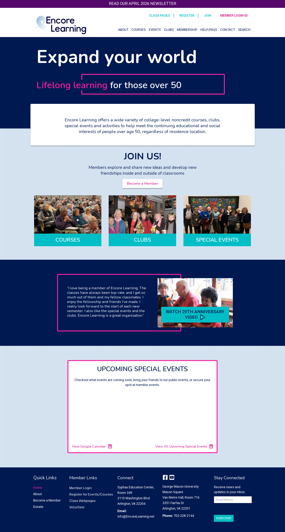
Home (37, 487)
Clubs (169, 30)
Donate (38, 507)
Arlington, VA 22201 (176, 508)
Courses (138, 30)
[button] (195, 314)
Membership (187, 30)
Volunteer (77, 506)
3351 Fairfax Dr (173, 503)
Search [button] (244, 30)
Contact (227, 30)
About (123, 30)
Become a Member (47, 500)
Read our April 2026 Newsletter (142, 3)
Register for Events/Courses (91, 493)
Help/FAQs (208, 30)
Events (155, 30)
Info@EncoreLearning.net (135, 516)
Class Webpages (82, 500)
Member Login (80, 487)
